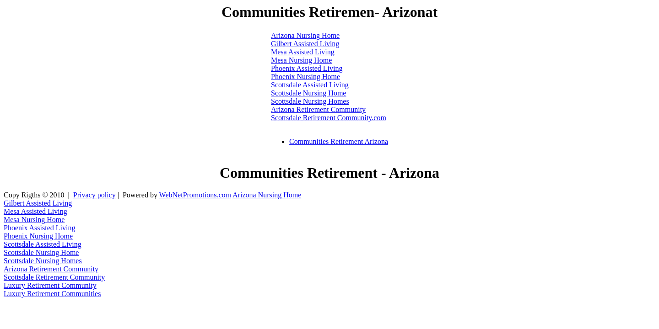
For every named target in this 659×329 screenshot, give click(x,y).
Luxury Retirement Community (50, 285)
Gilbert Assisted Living (305, 44)
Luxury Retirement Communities (52, 293)
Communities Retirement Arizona (338, 141)
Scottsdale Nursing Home (308, 93)
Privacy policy (94, 195)
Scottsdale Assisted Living (310, 85)
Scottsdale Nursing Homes (310, 101)
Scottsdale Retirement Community (54, 277)
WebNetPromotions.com (195, 195)
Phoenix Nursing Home (305, 76)
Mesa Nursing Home (301, 60)
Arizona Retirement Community (318, 109)
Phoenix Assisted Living (306, 68)
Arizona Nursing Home (305, 35)
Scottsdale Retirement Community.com (328, 118)
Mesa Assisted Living (303, 52)
